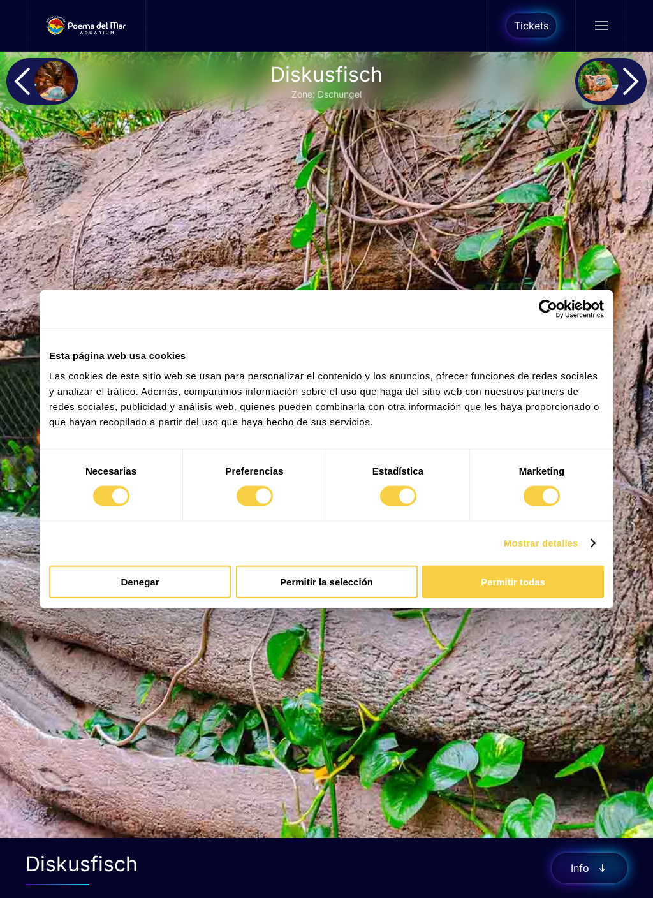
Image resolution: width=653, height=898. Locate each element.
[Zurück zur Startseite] (86, 25)
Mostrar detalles (541, 543)
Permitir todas (513, 581)
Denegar (140, 581)
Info (589, 868)
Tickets (531, 25)
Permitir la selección (326, 581)
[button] (601, 25)
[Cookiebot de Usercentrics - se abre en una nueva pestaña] (548, 309)
